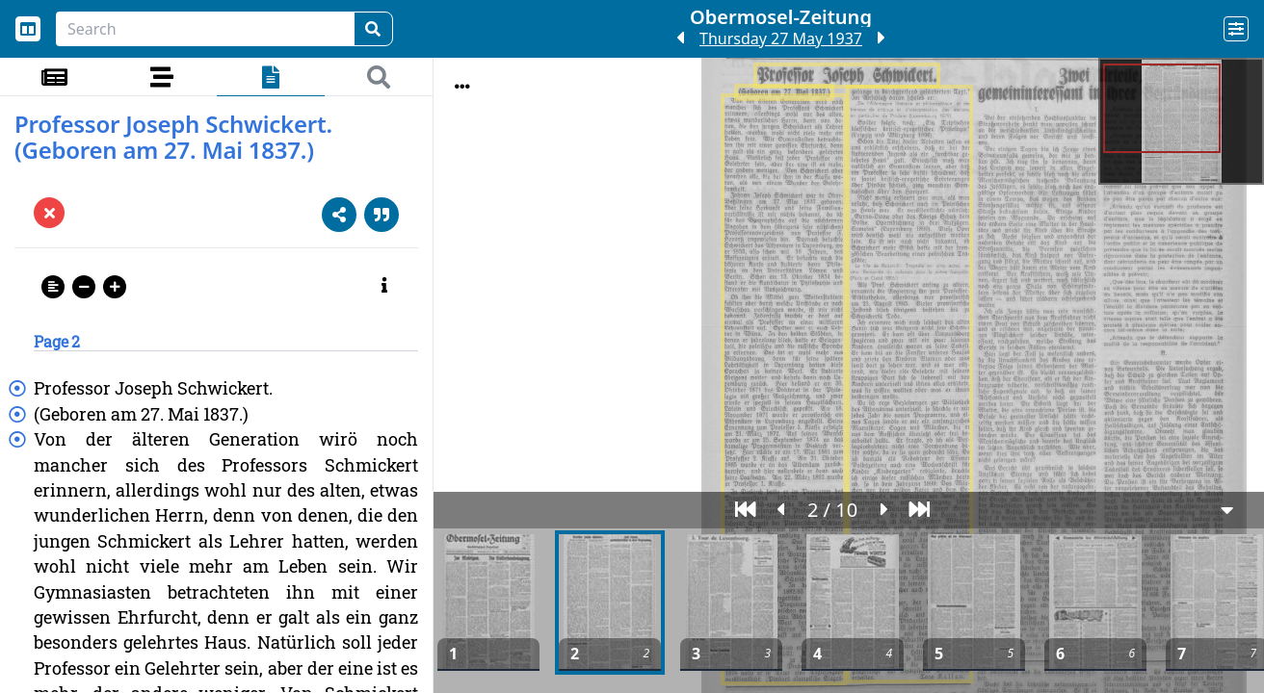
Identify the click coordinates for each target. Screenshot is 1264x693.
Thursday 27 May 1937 (780, 38)
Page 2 (57, 341)
